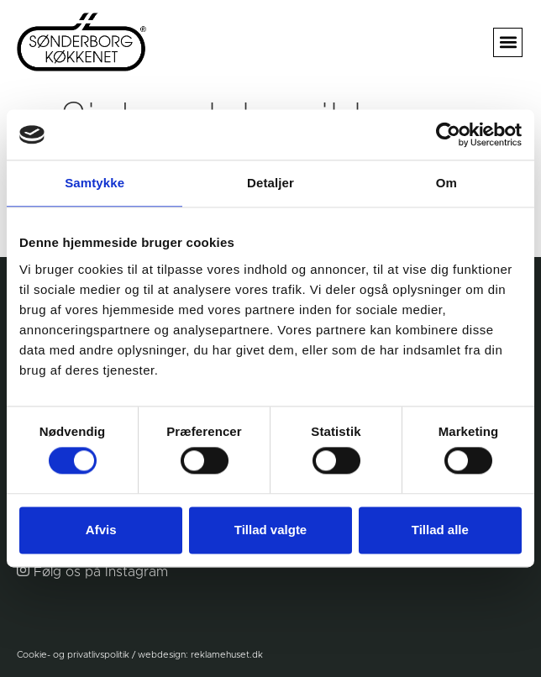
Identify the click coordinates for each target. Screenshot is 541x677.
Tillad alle (440, 529)
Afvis (101, 529)
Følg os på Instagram (101, 572)
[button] (508, 42)
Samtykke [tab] (94, 183)
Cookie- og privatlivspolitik (73, 654)
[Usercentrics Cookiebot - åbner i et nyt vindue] (448, 134)
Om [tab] (446, 183)
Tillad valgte (270, 529)
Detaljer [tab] (270, 183)
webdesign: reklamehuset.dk (200, 654)
